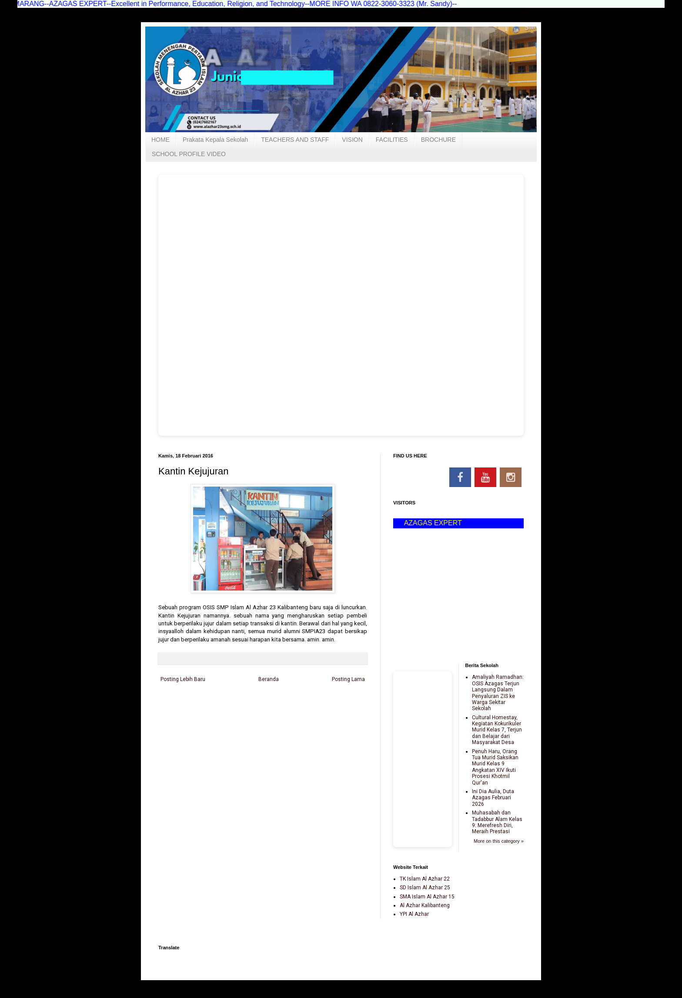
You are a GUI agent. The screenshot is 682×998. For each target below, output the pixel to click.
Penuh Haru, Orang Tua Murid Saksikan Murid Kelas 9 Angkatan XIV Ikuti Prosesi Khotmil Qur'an (495, 767)
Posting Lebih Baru (182, 679)
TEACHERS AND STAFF (295, 139)
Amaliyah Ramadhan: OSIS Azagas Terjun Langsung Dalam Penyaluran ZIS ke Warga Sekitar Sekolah (498, 692)
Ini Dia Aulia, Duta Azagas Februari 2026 (493, 797)
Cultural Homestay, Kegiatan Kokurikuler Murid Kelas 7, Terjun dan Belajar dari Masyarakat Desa (497, 730)
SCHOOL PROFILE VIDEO (189, 153)
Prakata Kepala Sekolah (215, 139)
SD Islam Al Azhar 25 (425, 888)
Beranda (268, 679)
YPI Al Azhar (414, 914)
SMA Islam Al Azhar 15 (427, 897)
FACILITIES (392, 139)
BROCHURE (438, 139)
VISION (352, 139)
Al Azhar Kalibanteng (425, 905)
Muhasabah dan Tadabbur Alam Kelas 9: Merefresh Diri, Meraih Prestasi (497, 822)
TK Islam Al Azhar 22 (425, 879)
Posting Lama (348, 679)
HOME (160, 139)
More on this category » (499, 841)
